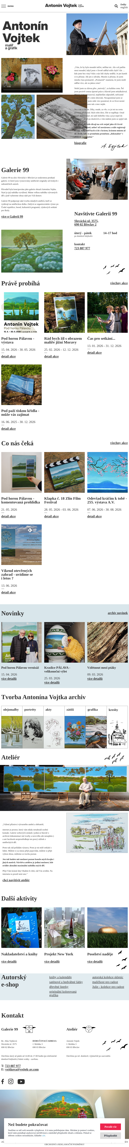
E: (20, 1069)
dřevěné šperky (58, 986)
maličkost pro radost (105, 982)
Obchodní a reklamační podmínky (64, 1144)
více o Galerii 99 (12, 216)
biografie (80, 143)
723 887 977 (82, 248)
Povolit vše (111, 1126)
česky (123, 4)
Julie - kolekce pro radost (108, 986)
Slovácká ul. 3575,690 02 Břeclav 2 (86, 222)
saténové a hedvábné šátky (66, 982)
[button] (8, 6)
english (124, 7)
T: (11, 1066)
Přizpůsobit (110, 1135)
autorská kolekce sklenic (107, 977)
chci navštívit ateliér (16, 880)
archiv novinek (118, 613)
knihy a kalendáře (60, 977)
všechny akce (119, 283)
